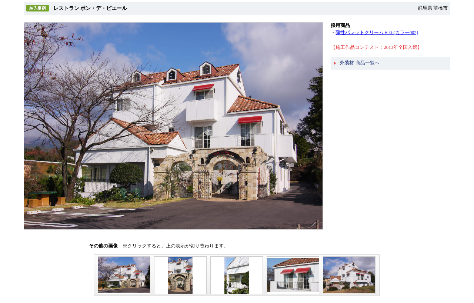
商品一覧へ (359, 63)
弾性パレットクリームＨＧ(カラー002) (377, 32)
